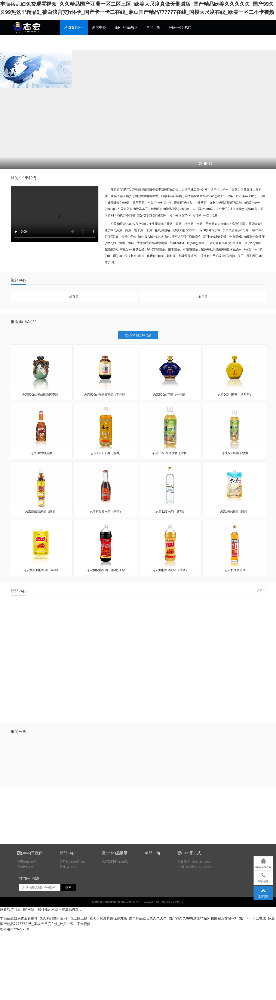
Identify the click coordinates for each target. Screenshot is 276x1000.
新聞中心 (99, 27)
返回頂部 (263, 892)
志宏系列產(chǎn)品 (138, 335)
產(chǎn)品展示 (126, 27)
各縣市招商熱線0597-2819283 (86, 42)
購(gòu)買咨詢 (263, 862)
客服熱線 (263, 877)
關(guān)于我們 (180, 27)
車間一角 (153, 27)
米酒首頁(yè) (73, 27)
